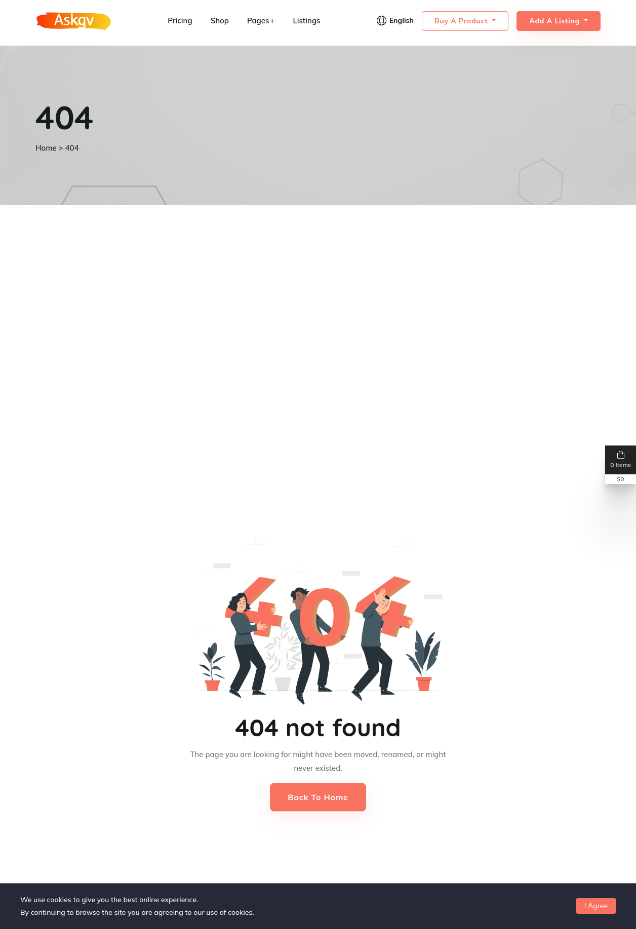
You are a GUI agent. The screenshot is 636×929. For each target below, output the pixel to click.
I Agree (596, 905)
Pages (261, 20)
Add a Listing (555, 20)
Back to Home (318, 797)
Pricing (180, 20)
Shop (220, 20)
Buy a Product (462, 20)
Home (46, 148)
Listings (306, 20)
